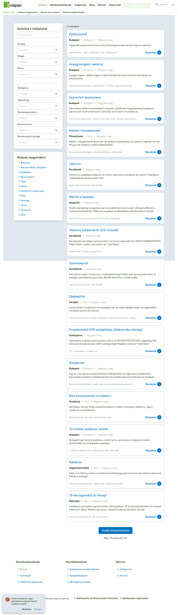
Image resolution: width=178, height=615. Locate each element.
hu (173, 5)
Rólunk (102, 4)
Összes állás (9, 12)
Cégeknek (80, 4)
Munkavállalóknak (60, 4)
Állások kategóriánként (74, 12)
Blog (92, 4)
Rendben (39, 608)
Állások (42, 4)
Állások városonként (50, 12)
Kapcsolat (115, 4)
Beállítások (27, 608)
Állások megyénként (27, 12)
